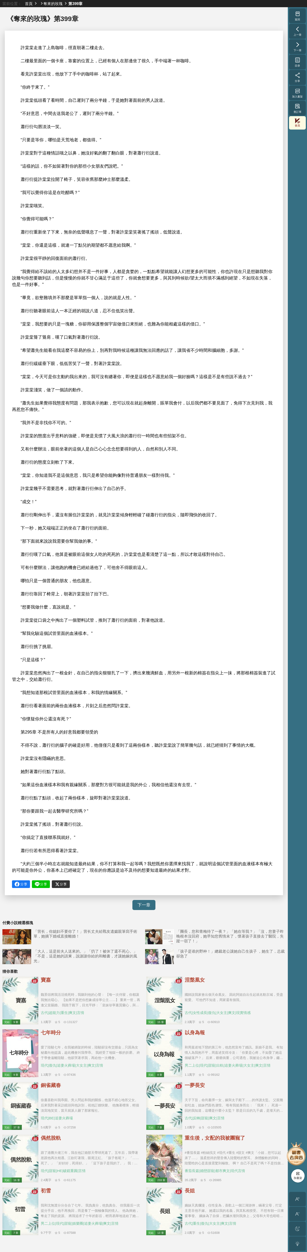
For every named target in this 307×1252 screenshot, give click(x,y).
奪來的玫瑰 (53, 3)
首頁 (29, 3)
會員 (297, 123)
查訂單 (297, 108)
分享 (298, 77)
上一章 (297, 31)
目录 (298, 62)
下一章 (143, 905)
